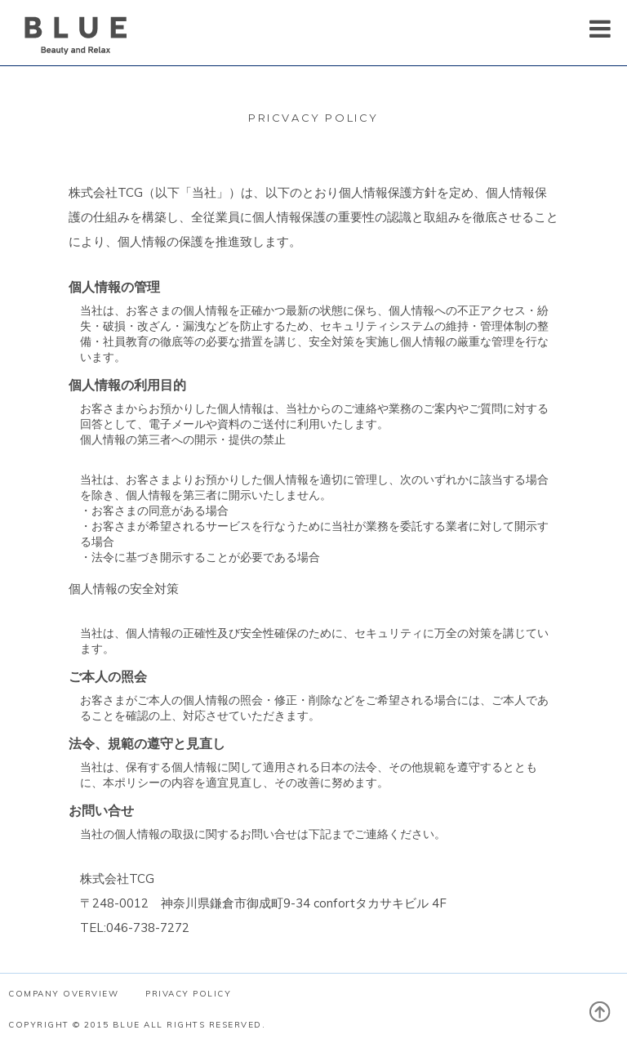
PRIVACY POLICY (188, 993)
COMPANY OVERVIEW (63, 993)
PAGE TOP (608, 1020)
